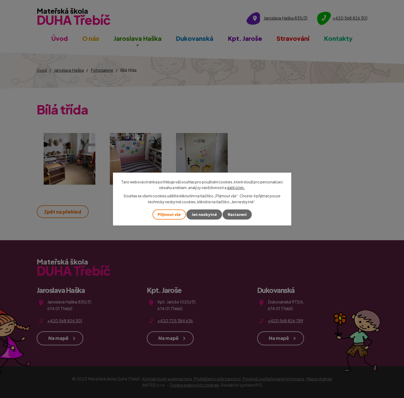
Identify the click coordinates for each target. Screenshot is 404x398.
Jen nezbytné (204, 214)
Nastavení (237, 214)
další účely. (236, 187)
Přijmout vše (169, 214)
